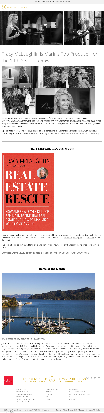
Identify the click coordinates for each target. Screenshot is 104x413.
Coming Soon (52, 389)
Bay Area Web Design (93, 410)
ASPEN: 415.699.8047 (41, 2)
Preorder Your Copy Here (74, 252)
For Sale (49, 392)
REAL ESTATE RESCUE (77, 392)
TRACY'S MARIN (22, 397)
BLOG (71, 397)
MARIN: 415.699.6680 (60, 2)
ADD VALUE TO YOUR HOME (80, 394)
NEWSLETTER (74, 399)
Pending (49, 394)
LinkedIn (90, 237)
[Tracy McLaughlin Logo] (15, 7)
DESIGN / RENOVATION (25, 399)
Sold (48, 397)
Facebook (68, 237)
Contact (81, 410)
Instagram (77, 237)
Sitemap (58, 410)
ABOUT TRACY (22, 389)
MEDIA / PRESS (74, 389)
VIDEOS (48, 399)
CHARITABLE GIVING (24, 394)
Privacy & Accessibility (70, 410)
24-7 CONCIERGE (22, 402)
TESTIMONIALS (22, 392)
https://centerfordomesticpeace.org (82, 133)
